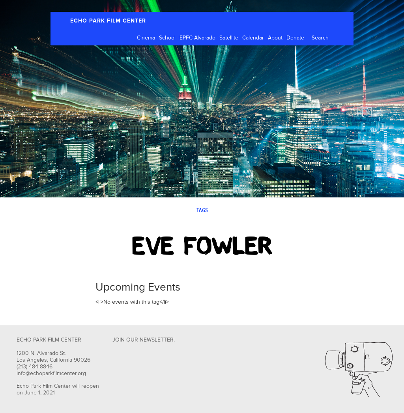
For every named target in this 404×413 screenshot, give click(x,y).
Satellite (228, 38)
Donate (295, 38)
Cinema (146, 38)
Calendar (253, 38)
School (167, 38)
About (275, 38)
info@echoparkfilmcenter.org (51, 373)
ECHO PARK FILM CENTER (108, 20)
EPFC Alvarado (197, 38)
